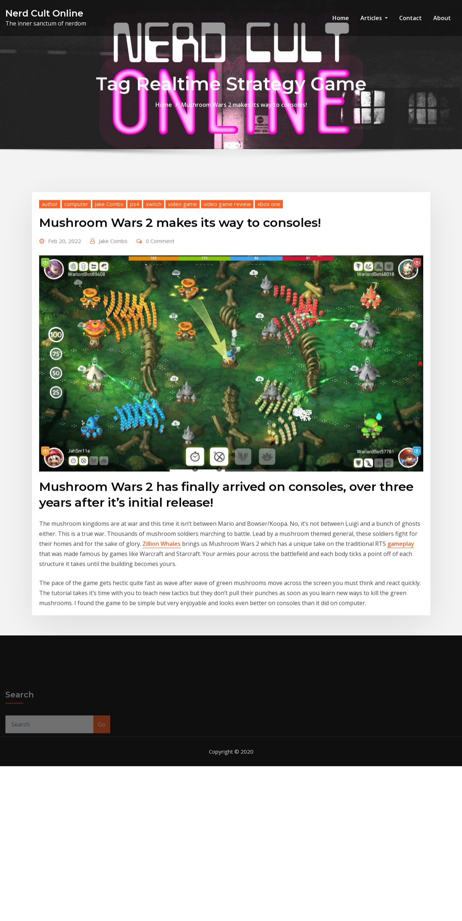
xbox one (268, 265)
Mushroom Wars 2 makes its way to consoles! (244, 110)
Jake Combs (109, 265)
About (442, 18)
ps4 (134, 265)
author (50, 265)
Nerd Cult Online (44, 13)
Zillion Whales (162, 606)
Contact (410, 18)
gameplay (400, 606)
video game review (227, 265)
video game (182, 265)
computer (76, 265)
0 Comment (160, 302)
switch (154, 265)
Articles (374, 18)
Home (340, 18)
